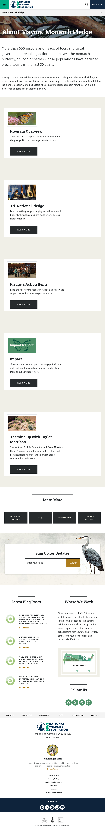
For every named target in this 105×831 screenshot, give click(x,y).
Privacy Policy (53, 779)
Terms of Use (54, 775)
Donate (97, 4)
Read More (23, 151)
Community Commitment (53, 792)
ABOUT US (10, 715)
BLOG (61, 715)
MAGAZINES (44, 715)
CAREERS (95, 715)
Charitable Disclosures (53, 782)
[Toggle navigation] (4, 4)
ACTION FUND (77, 715)
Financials (53, 789)
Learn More (52, 769)
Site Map (53, 786)
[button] (73, 562)
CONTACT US (27, 715)
